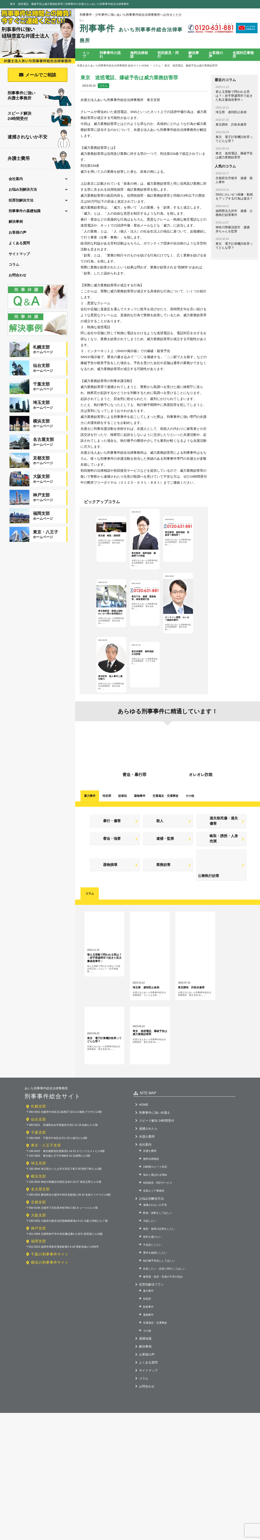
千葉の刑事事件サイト (50, 1350)
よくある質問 (19, 244)
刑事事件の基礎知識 (25, 211)
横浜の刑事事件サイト (50, 1358)
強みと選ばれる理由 (155, 1270)
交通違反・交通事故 (155, 1418)
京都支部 (38, 1297)
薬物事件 (139, 847)
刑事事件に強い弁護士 (154, 1208)
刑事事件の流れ (110, 54)
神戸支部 (38, 1324)
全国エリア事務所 (153, 1286)
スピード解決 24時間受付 (156, 1216)
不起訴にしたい (152, 1340)
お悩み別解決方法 (23, 190)
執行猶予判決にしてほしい (159, 1356)
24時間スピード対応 (155, 1262)
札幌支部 (38, 1202)
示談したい (149, 1316)
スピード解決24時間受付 (40, 116)
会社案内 (16, 179)
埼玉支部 (38, 1259)
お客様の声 (18, 233)
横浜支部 (38, 1272)
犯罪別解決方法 (21, 200)
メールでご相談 (40, 74)
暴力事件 (90, 847)
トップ (86, 54)
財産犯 (122, 847)
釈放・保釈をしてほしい (157, 1308)
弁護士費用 (39, 159)
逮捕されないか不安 (39, 137)
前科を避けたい (152, 1332)
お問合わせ (18, 276)
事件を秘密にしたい (155, 1348)
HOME (143, 1200)
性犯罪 (107, 847)
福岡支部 (38, 1336)
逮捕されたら (148, 1224)
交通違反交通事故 (165, 847)
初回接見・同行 (168, 54)
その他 (189, 847)
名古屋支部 (40, 1284)
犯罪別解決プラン (151, 1380)
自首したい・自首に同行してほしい (164, 1364)
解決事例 (16, 222)
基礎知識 (145, 1434)
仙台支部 (38, 1215)
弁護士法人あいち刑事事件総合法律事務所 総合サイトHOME (113, 65)
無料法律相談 (139, 54)
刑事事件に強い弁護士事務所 (40, 96)
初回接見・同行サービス (157, 1278)
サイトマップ (19, 254)
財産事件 (148, 1402)
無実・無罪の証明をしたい (159, 1324)
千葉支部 (38, 1228)
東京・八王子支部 (46, 1241)
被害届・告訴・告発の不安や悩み (163, 1372)
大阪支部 (38, 1311)
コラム (14, 265)
